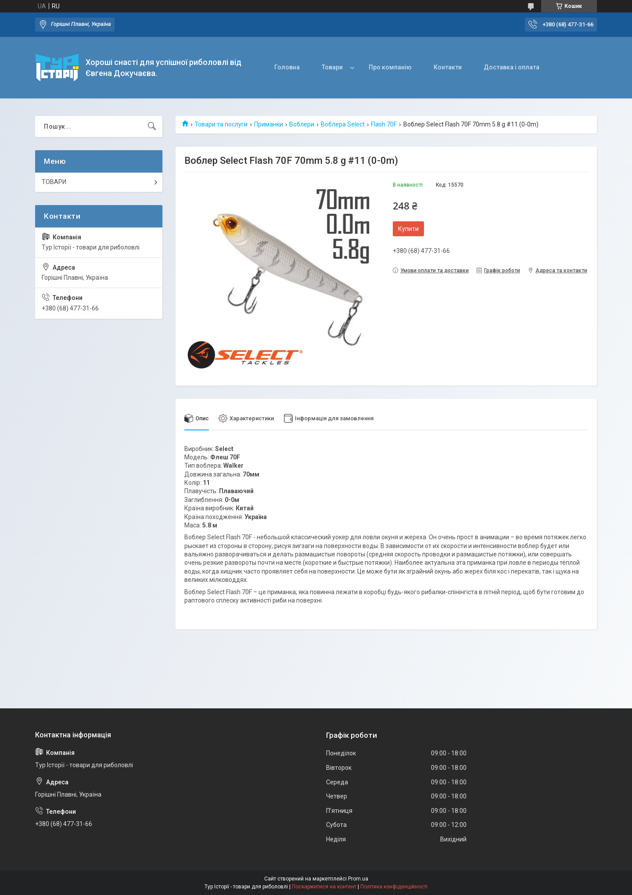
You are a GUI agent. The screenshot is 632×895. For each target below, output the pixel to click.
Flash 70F (384, 124)
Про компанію (390, 67)
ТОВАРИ (54, 181)
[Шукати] (151, 126)
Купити (408, 228)
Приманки (268, 124)
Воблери (301, 124)
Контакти (448, 67)
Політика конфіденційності (393, 887)
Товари (332, 67)
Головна (287, 67)
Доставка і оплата (511, 67)
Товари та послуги (221, 124)
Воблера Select (343, 124)
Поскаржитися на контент (324, 887)
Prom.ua (358, 879)
